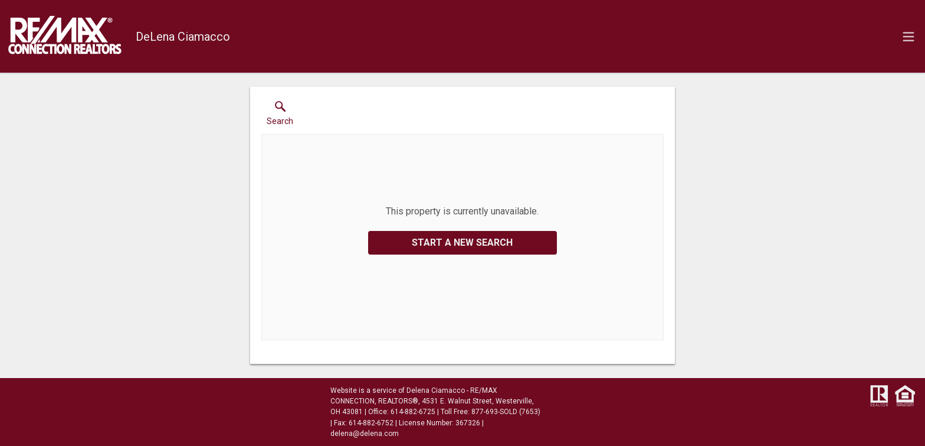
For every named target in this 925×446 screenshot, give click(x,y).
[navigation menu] (908, 36)
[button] (280, 116)
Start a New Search (462, 242)
